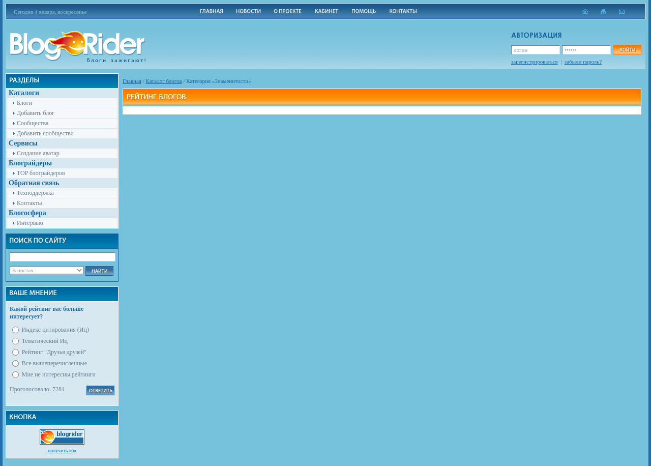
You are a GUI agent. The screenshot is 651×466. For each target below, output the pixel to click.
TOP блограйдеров (41, 173)
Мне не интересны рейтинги (59, 374)
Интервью (30, 222)
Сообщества (32, 123)
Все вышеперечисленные (54, 363)
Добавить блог (35, 112)
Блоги (24, 102)
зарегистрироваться (534, 62)
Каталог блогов (164, 81)
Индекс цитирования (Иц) (55, 329)
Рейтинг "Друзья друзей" (54, 352)
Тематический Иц (45, 340)
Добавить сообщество (45, 133)
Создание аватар (38, 153)
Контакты (29, 203)
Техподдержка (35, 192)
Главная (132, 81)
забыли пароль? (583, 62)
